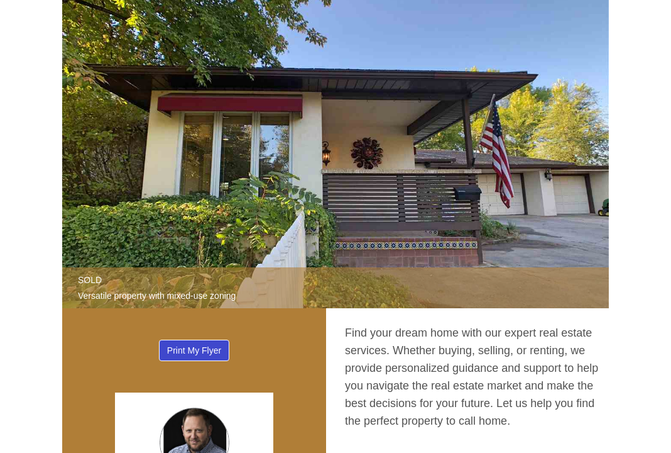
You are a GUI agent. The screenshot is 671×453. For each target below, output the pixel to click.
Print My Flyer (194, 350)
